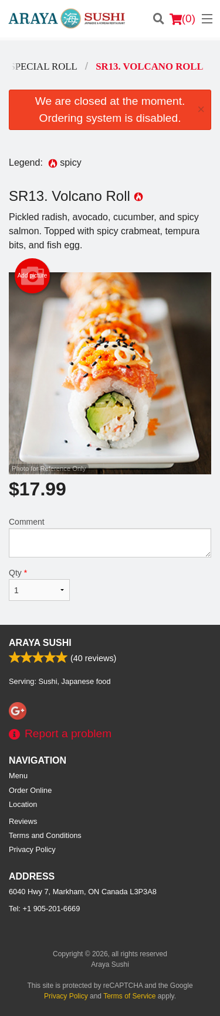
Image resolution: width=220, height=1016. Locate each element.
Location (23, 804)
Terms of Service (129, 996)
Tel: (44, 908)
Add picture (33, 275)
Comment (110, 537)
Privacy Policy (32, 849)
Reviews (23, 821)
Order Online (30, 790)
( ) (182, 19)
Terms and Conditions (45, 835)
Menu (18, 775)
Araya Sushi (40, 643)
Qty (39, 584)
